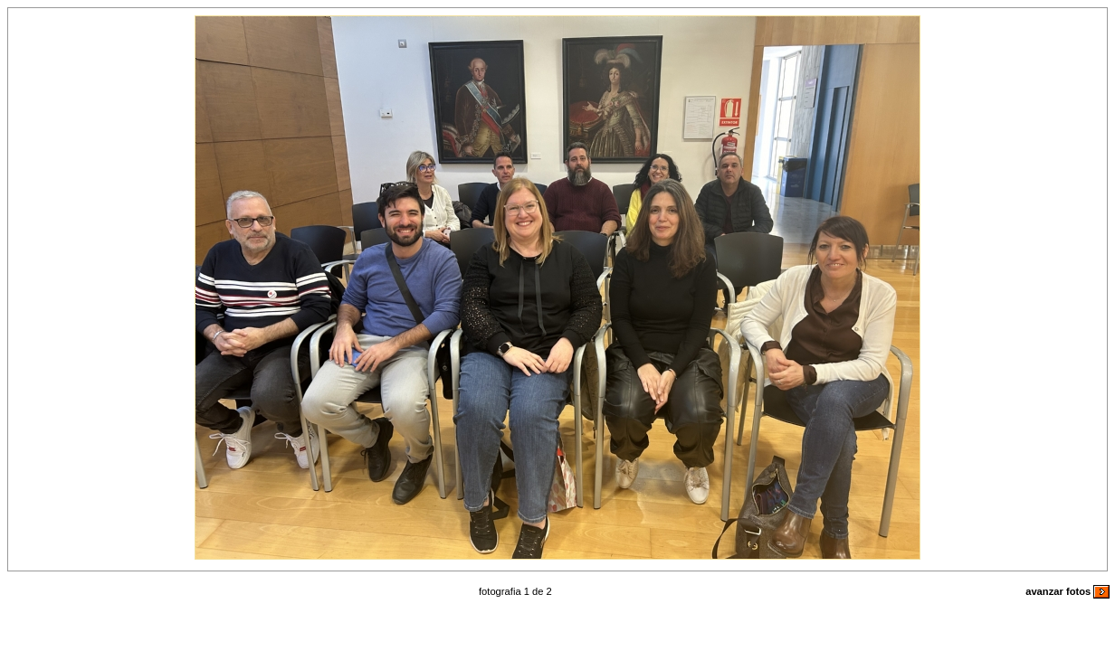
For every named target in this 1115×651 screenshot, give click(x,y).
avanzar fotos (1067, 591)
